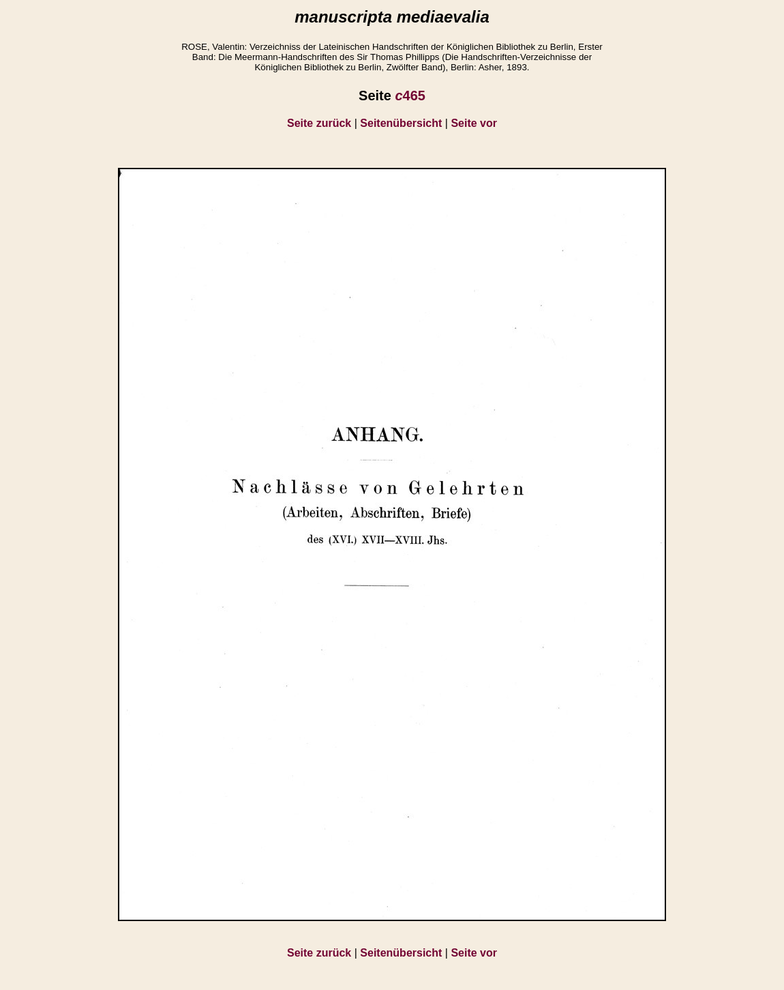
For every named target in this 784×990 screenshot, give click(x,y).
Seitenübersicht (401, 123)
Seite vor (474, 123)
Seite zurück (319, 123)
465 (410, 95)
